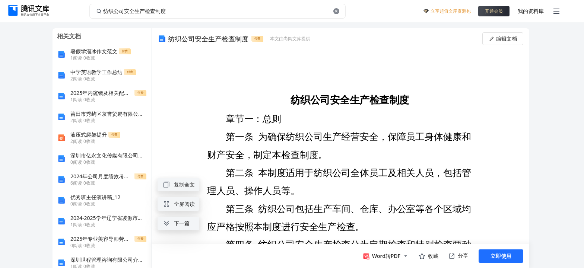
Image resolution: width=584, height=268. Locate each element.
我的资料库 (531, 11)
